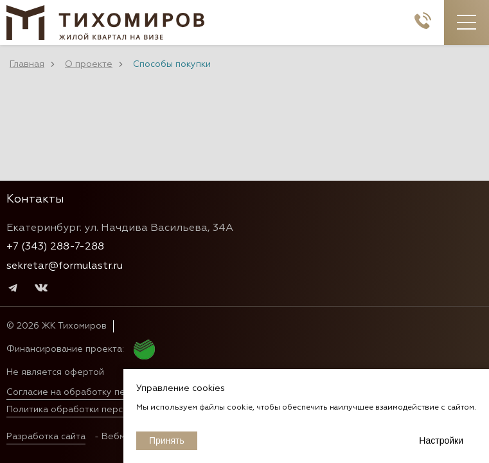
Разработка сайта (45, 436)
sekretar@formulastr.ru (64, 266)
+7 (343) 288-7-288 (55, 247)
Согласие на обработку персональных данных (110, 392)
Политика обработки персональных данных (103, 409)
